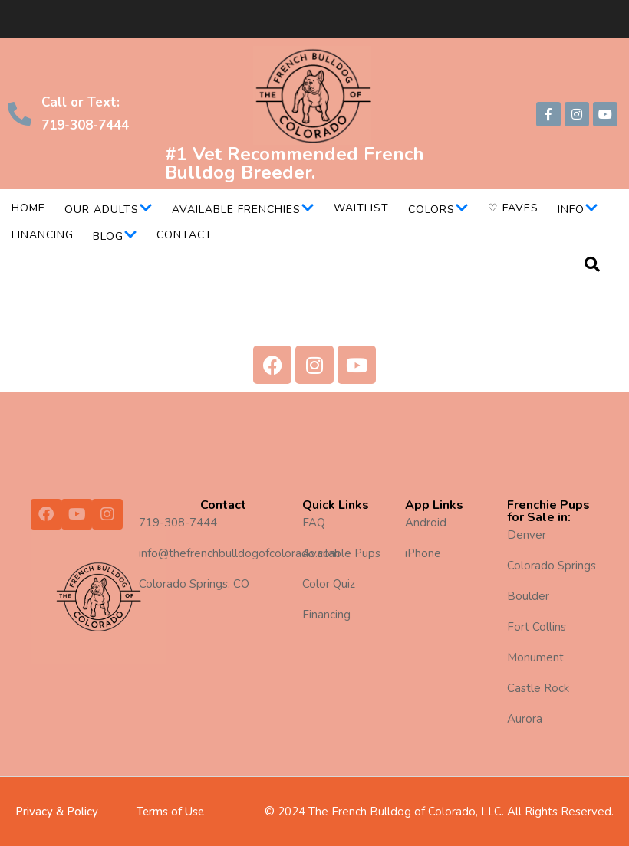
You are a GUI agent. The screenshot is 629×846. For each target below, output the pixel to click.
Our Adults (108, 209)
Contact (184, 235)
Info (578, 209)
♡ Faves (513, 208)
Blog (115, 236)
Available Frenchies (243, 209)
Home (28, 208)
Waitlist (361, 208)
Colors (438, 209)
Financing (43, 235)
